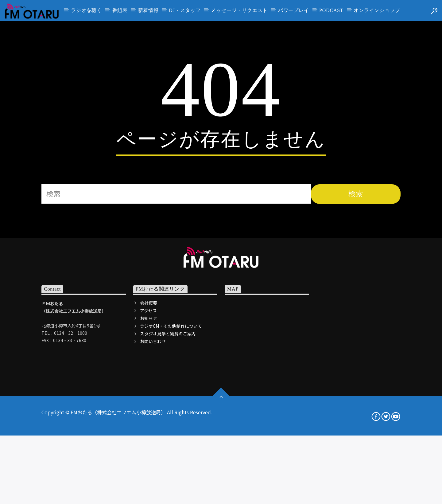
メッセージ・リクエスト (239, 10)
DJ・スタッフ (184, 10)
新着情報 (148, 10)
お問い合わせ (153, 462)
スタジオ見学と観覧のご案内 (168, 454)
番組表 (120, 10)
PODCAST (331, 10)
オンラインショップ (377, 10)
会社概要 (148, 423)
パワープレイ (293, 10)
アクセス (148, 431)
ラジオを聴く (86, 10)
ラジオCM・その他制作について (171, 446)
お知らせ (148, 439)
